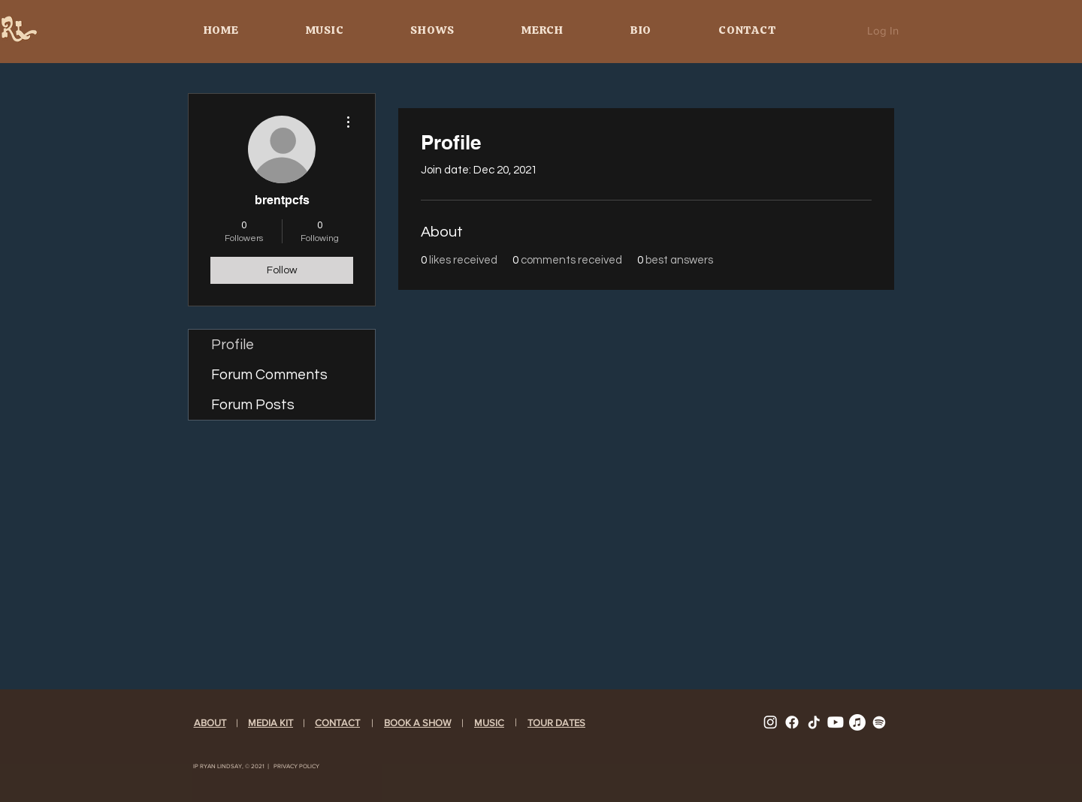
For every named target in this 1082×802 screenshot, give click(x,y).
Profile (232, 344)
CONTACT (337, 722)
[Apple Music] (857, 722)
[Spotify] (879, 722)
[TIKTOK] (813, 722)
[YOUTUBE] (835, 722)
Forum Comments (269, 374)
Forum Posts (253, 404)
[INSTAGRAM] (770, 722)
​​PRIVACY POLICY (296, 766)
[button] (489, 722)
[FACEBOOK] (792, 722)
